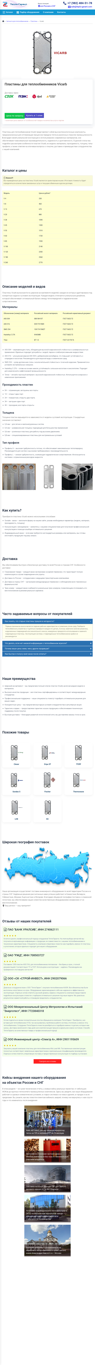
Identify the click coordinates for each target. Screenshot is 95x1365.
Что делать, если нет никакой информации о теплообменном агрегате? (36, 643)
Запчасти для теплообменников (17, 21)
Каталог (8, 12)
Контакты (61, 12)
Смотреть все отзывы (47, 1061)
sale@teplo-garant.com (80, 7)
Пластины (33, 21)
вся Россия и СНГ (46, 6)
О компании (48, 12)
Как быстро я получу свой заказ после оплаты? (25, 654)
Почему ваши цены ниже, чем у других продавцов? (27, 649)
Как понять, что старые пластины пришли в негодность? (29, 621)
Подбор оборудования (28, 12)
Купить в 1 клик (34, 115)
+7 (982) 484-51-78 (77, 3)
